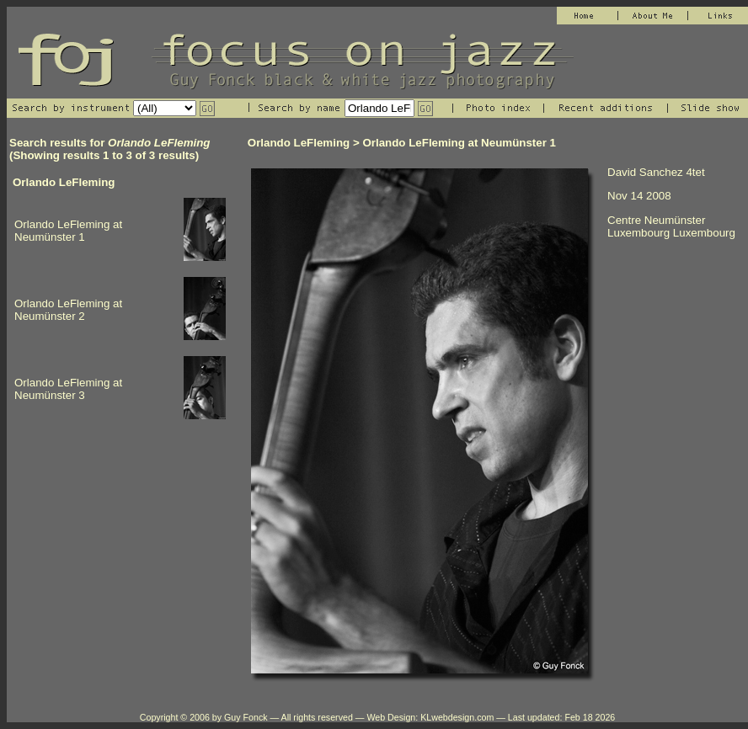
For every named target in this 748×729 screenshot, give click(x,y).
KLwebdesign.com (457, 717)
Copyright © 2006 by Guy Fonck (204, 717)
